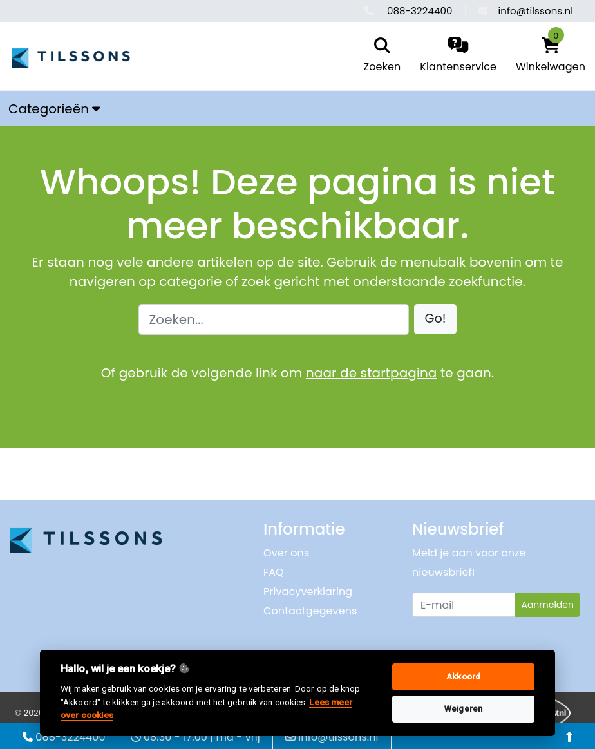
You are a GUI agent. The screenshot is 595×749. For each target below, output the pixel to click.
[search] (379, 56)
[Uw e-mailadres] (464, 605)
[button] (435, 319)
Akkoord (463, 676)
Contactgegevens (310, 610)
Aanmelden (547, 604)
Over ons (286, 552)
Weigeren (463, 709)
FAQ (273, 572)
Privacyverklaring (307, 591)
